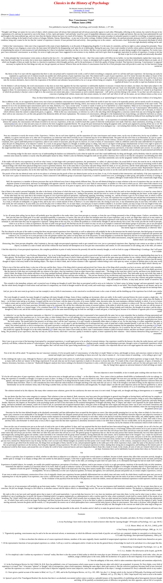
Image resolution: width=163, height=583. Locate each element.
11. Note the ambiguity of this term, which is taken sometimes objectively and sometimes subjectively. (125, 560)
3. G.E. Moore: (131, 526)
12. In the (7, 564)
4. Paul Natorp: (122, 529)
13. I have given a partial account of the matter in (23, 572)
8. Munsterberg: (127, 547)
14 (160, 409)
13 (88, 345)
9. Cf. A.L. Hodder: (125, 551)
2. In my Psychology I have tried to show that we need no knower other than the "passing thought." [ (93, 522)
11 (156, 325)
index (14, 14)
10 (54, 307)
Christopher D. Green (81, 10)
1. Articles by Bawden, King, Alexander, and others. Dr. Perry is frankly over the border (130, 518)
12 (50, 329)
